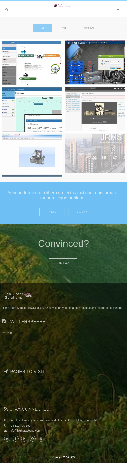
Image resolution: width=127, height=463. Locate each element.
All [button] (42, 26)
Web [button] (63, 26)
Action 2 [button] (55, 211)
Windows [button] (89, 26)
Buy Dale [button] (85, 211)
